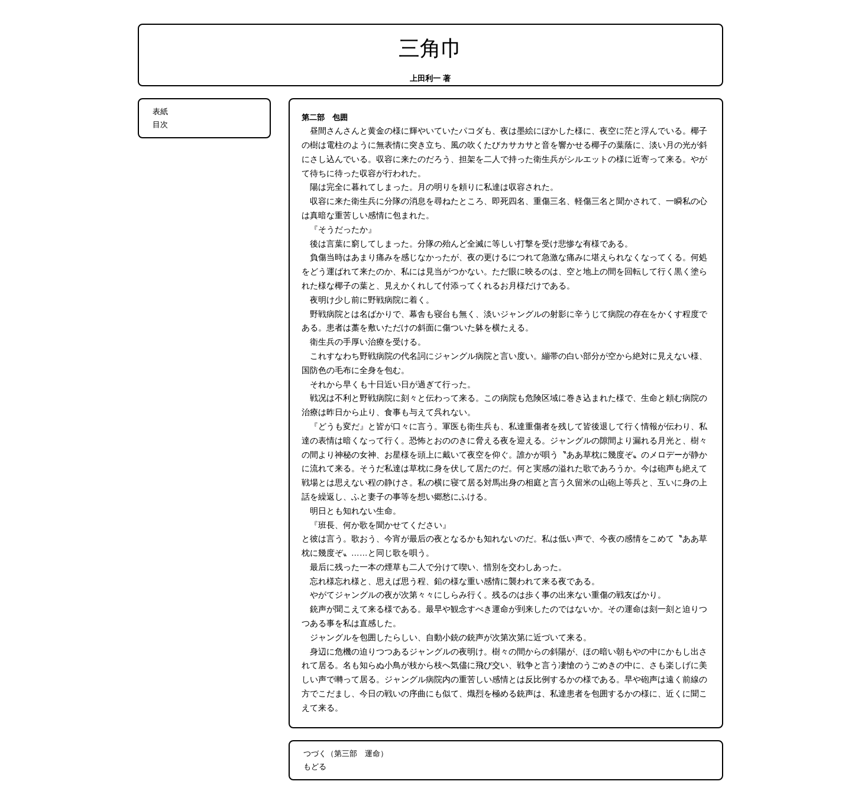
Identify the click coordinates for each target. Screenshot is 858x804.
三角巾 (430, 48)
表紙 (160, 111)
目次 (160, 124)
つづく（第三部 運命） (345, 753)
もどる (314, 766)
